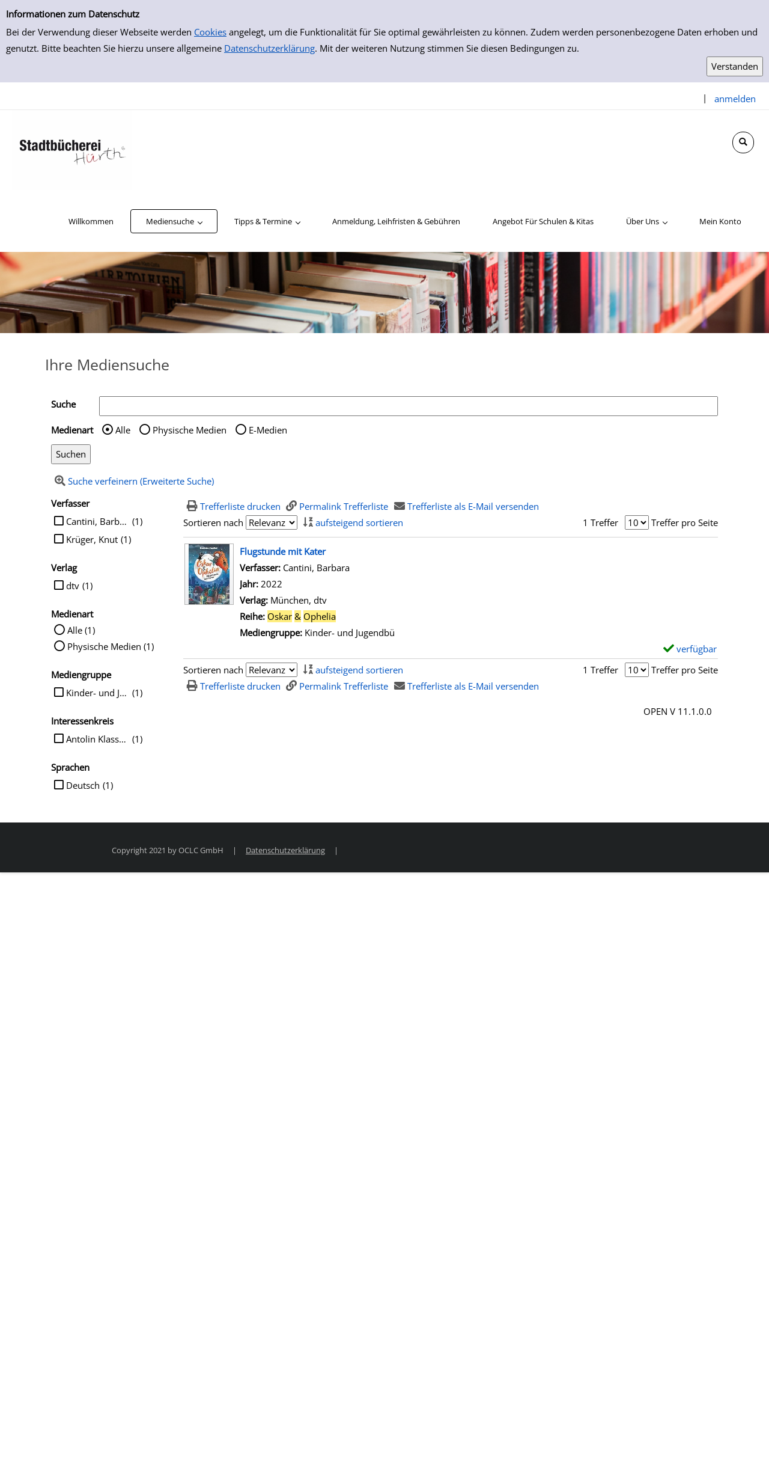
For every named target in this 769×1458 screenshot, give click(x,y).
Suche (63, 404)
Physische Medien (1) (110, 646)
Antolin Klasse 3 (97, 739)
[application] (173, 221)
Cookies (210, 32)
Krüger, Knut (92, 539)
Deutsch (83, 785)
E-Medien (268, 430)
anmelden (735, 99)
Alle (122, 430)
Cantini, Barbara (97, 521)
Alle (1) (81, 630)
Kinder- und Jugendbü (97, 693)
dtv (72, 586)
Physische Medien (189, 430)
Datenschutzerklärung (269, 48)
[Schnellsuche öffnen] (743, 142)
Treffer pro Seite (684, 522)
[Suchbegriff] (408, 406)
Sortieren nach (213, 522)
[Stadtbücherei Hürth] (72, 149)
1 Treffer (600, 522)
